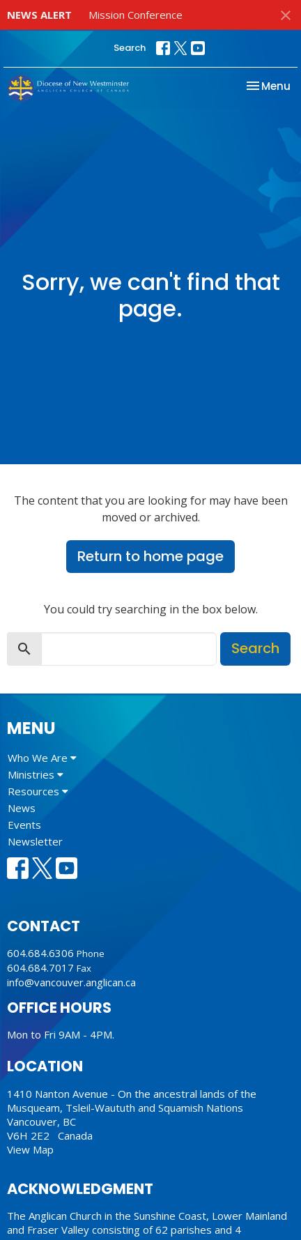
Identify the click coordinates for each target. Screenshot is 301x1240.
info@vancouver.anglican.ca (71, 982)
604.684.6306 (40, 953)
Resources (38, 791)
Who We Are (42, 758)
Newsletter (35, 841)
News (22, 808)
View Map (30, 1149)
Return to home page (150, 556)
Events (24, 825)
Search (130, 47)
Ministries (35, 774)
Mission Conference (135, 15)
